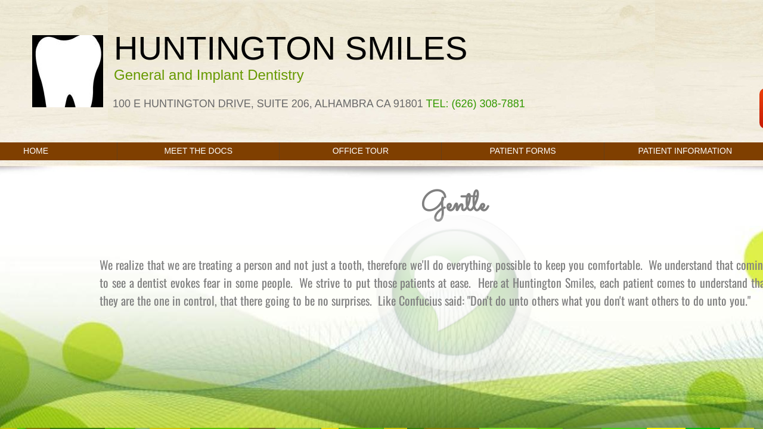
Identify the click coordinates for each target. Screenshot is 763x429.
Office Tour (361, 151)
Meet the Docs (198, 151)
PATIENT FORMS (522, 151)
